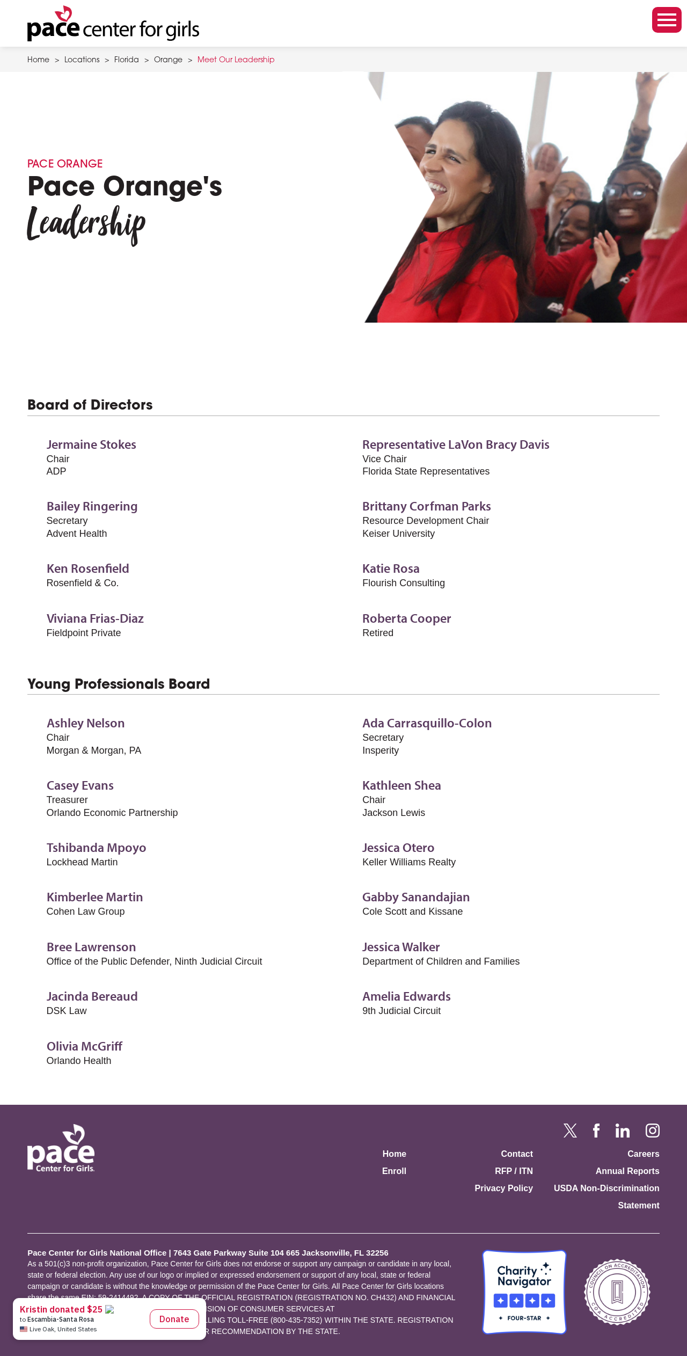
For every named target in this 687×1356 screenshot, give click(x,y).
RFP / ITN (514, 1171)
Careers (643, 1153)
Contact (517, 1153)
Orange (168, 60)
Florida (126, 60)
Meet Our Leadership (236, 60)
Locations (81, 60)
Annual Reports (628, 1171)
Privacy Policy (504, 1188)
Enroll (394, 1171)
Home (38, 60)
